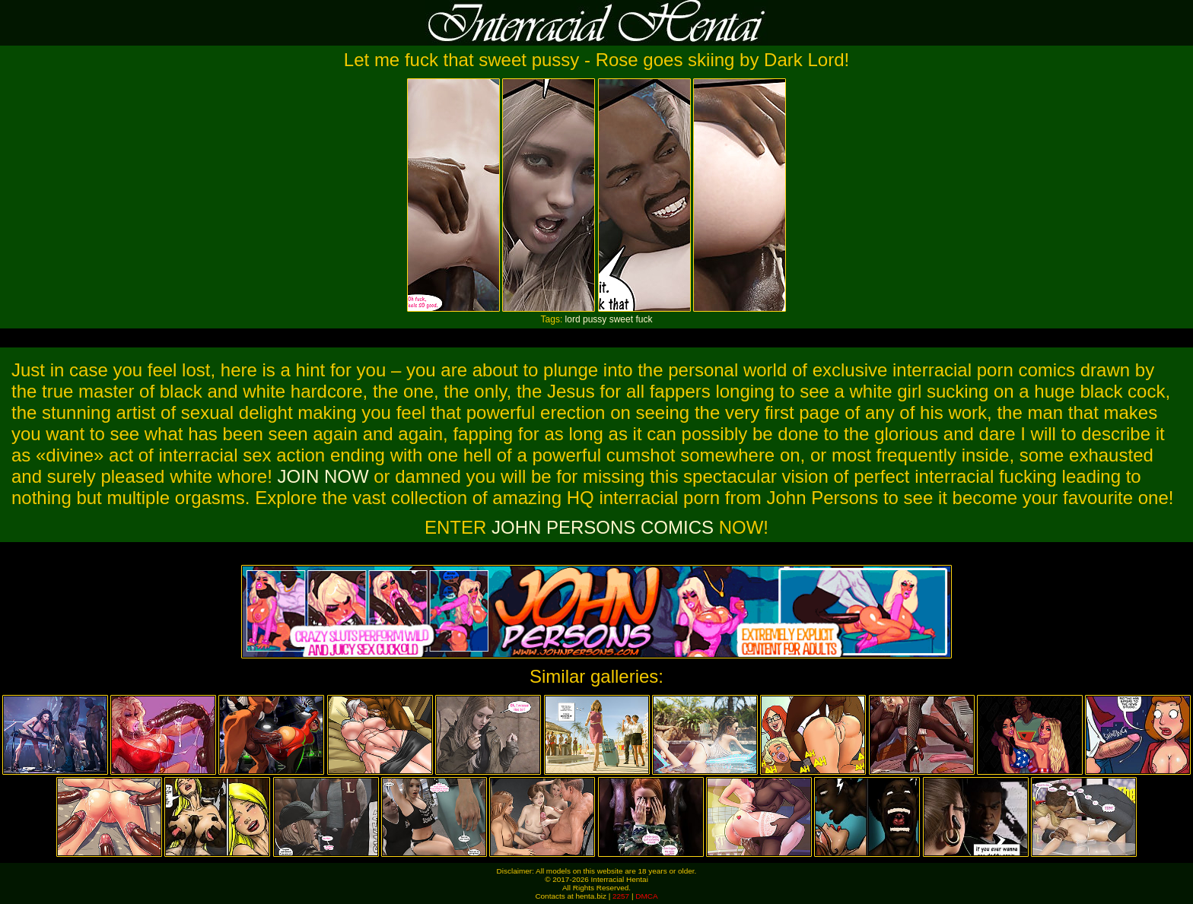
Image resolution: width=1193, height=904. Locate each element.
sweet (621, 319)
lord (573, 319)
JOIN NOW (323, 476)
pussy (594, 319)
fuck (643, 319)
